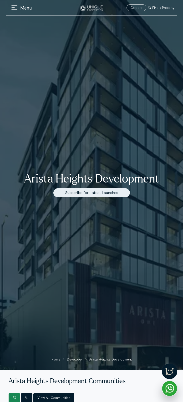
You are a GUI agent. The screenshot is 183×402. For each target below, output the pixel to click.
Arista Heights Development (110, 359)
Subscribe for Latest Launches (91, 192)
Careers (136, 8)
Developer (75, 359)
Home (56, 359)
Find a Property (161, 8)
